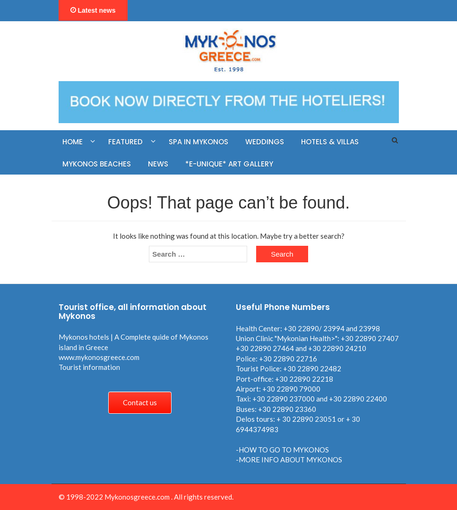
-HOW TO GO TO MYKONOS (282, 449)
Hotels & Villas (330, 142)
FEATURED (125, 142)
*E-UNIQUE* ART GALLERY (229, 164)
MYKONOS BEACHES (96, 164)
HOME (72, 142)
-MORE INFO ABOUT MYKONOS (289, 459)
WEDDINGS (264, 142)
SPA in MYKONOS (198, 142)
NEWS (158, 164)
